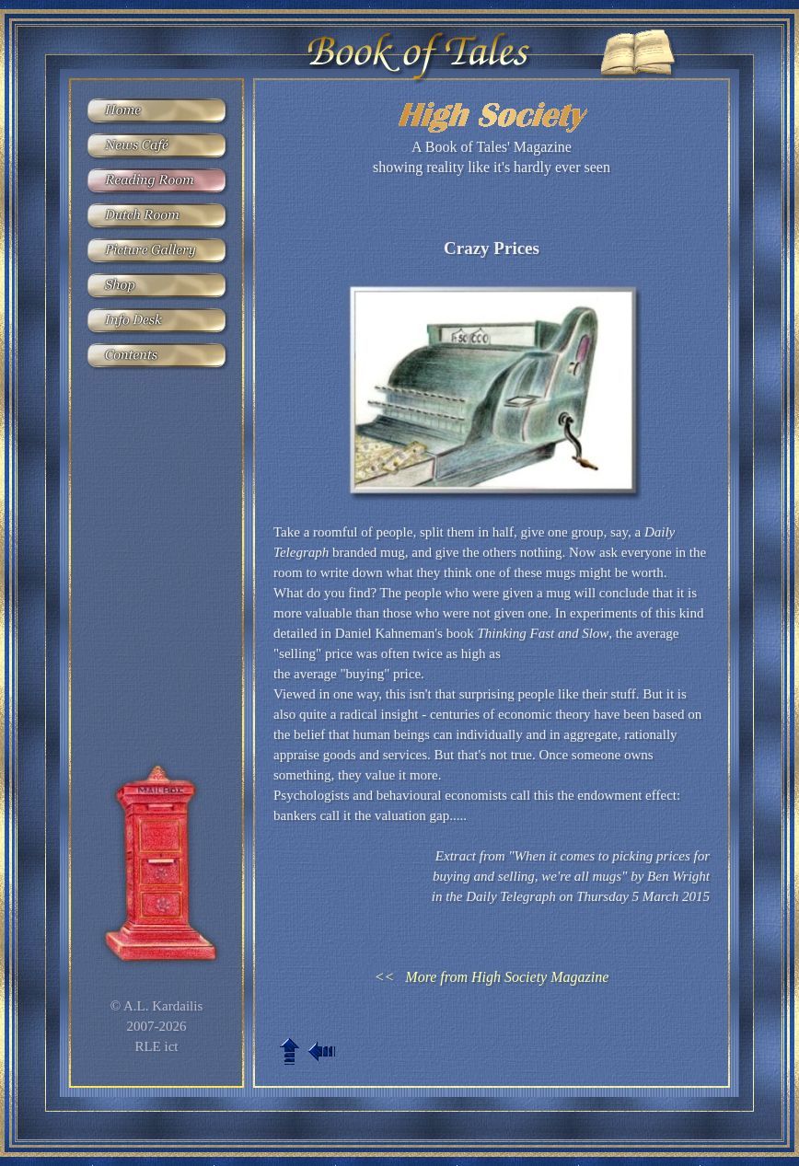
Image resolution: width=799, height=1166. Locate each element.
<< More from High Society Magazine (492, 977)
